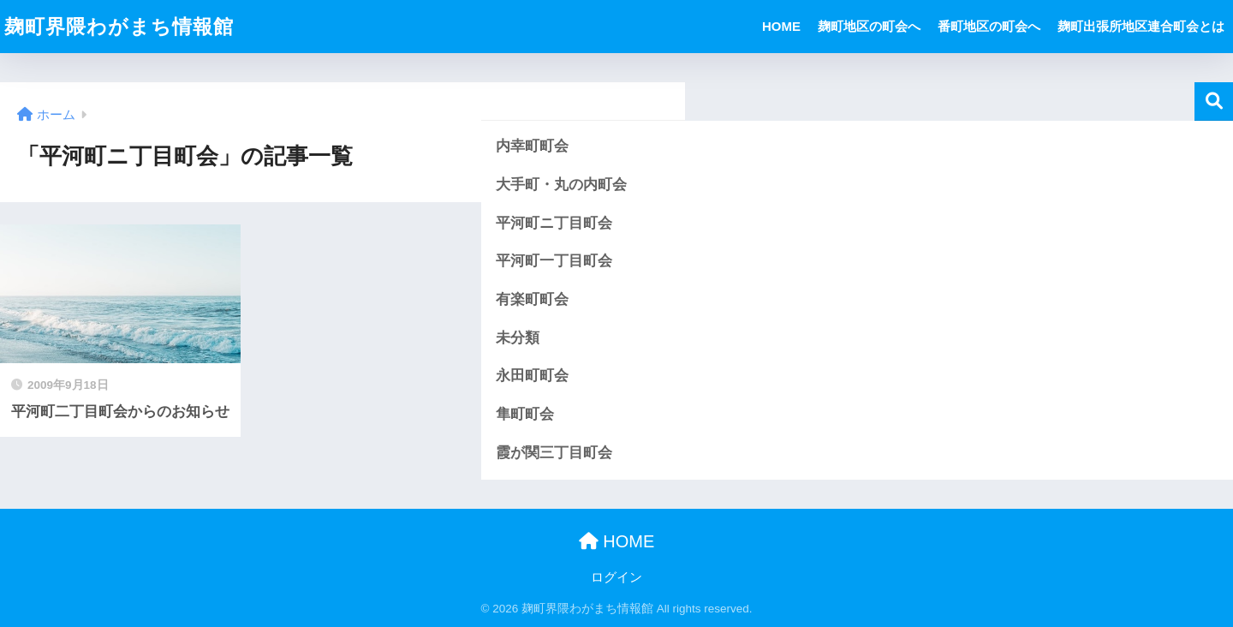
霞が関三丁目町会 (554, 453)
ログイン (616, 577)
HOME (781, 26)
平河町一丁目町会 (554, 261)
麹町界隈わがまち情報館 (119, 26)
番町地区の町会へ (989, 26)
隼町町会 (525, 414)
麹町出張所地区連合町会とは (1140, 26)
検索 (1213, 101)
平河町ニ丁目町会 (554, 223)
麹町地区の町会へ (869, 26)
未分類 (517, 338)
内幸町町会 (532, 146)
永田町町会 (532, 375)
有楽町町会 (532, 299)
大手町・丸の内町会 (561, 184)
